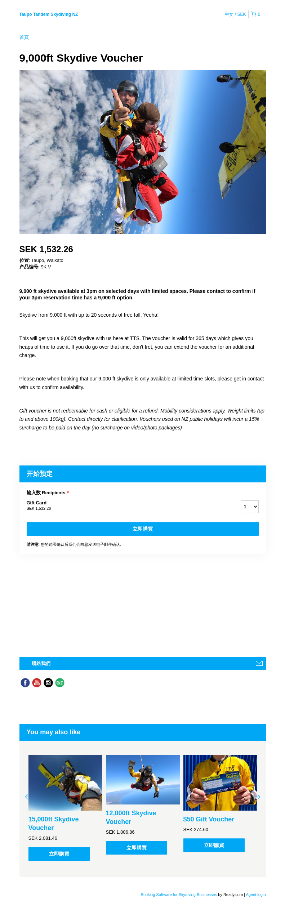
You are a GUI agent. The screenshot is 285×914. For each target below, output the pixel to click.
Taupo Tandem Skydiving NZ (48, 14)
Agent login (256, 894)
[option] (65, 807)
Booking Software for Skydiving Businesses (179, 894)
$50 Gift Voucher (209, 819)
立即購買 (143, 529)
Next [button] (258, 796)
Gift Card (125, 506)
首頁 (24, 37)
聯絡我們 (41, 663)
